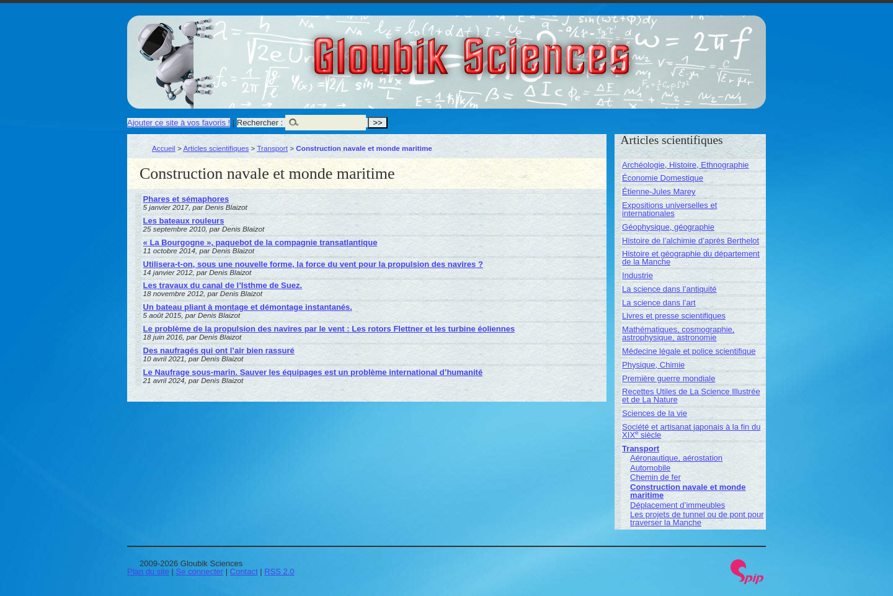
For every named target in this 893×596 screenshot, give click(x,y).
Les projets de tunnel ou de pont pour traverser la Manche (696, 518)
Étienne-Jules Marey (659, 191)
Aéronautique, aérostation (676, 458)
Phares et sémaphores (186, 199)
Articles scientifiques (216, 148)
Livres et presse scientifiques (674, 315)
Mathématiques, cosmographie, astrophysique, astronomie (678, 333)
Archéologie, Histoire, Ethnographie (685, 164)
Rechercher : (260, 122)
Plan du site (148, 571)
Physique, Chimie (653, 364)
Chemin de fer (655, 477)
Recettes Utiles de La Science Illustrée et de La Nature (691, 395)
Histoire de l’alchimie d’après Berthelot (690, 240)
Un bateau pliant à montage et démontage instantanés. (247, 307)
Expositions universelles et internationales (669, 209)
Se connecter (200, 571)
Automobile (650, 467)
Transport (272, 148)
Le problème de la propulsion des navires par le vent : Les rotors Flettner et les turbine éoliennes (329, 328)
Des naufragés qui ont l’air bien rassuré (219, 350)
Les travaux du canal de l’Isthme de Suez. (222, 285)
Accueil (163, 148)
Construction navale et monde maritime (687, 491)
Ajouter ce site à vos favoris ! (178, 122)
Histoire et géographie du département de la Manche (691, 257)
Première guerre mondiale (668, 378)
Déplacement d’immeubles (677, 505)
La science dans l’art (659, 302)
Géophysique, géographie (668, 227)
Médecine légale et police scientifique (688, 351)
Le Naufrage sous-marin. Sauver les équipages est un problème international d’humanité (313, 372)
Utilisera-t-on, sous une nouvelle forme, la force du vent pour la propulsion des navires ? (313, 264)
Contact (244, 571)
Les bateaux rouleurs (183, 220)
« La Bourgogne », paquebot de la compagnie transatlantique (260, 242)
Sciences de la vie (654, 413)
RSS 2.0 (279, 571)
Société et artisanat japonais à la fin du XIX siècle (691, 431)
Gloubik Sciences (541, 48)
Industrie (637, 275)
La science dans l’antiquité (669, 289)
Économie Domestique (662, 178)
